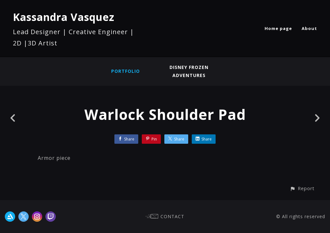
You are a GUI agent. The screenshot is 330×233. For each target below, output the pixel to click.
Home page (278, 28)
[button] (302, 188)
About (309, 28)
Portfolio (125, 71)
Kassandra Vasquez (63, 17)
